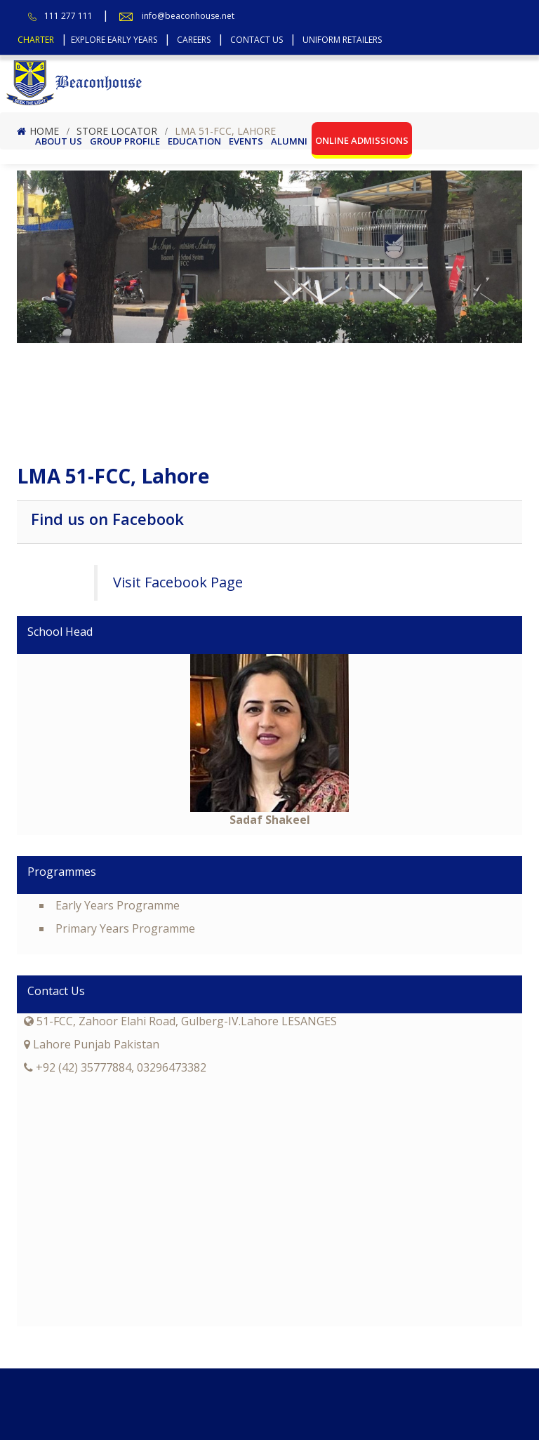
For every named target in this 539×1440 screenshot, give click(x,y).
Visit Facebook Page (178, 582)
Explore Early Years (114, 40)
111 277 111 (68, 16)
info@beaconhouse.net (188, 16)
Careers (194, 40)
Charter (36, 40)
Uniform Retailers (342, 40)
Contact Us (256, 40)
